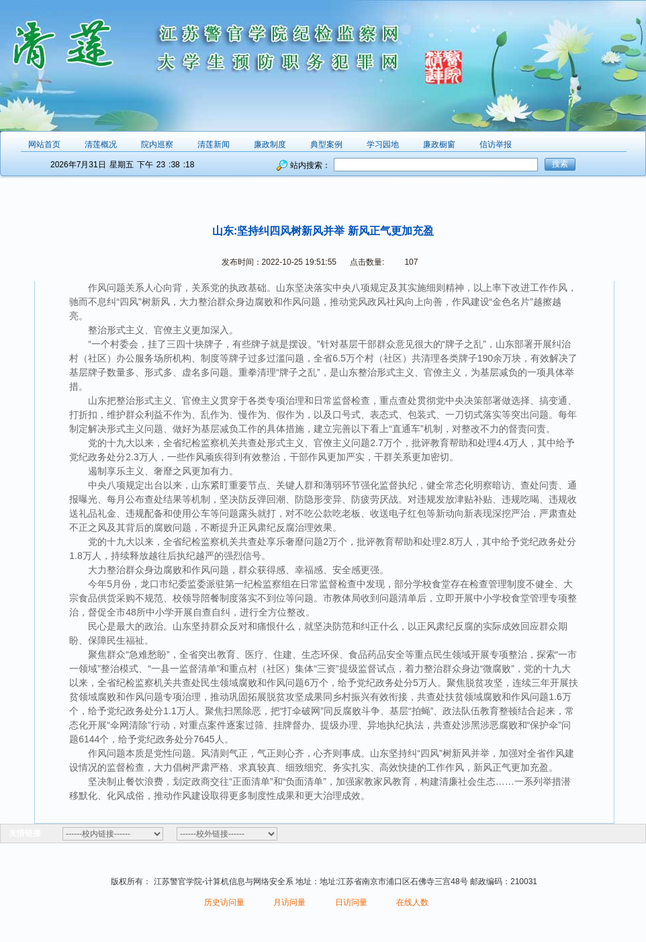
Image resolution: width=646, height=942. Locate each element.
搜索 (560, 164)
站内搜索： (310, 165)
